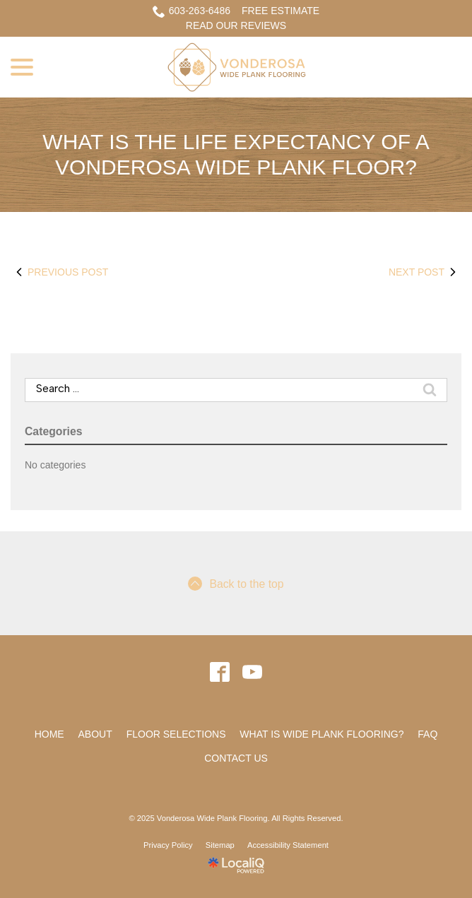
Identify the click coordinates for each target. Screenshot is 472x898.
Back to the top (235, 584)
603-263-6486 (191, 11)
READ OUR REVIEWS (236, 25)
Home (49, 734)
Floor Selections (176, 734)
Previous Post (59, 272)
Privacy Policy (168, 845)
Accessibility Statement (288, 845)
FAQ (427, 734)
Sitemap (220, 845)
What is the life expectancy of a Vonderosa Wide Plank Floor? (235, 154)
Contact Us (236, 758)
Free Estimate (280, 10)
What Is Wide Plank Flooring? (321, 734)
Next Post (425, 272)
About (95, 734)
